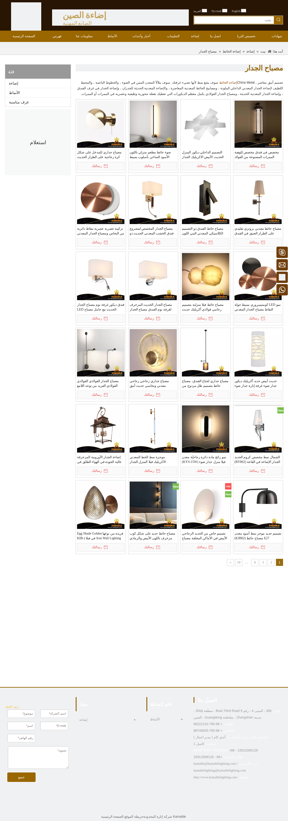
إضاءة (13, 83)
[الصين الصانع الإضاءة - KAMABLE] (26, 17)
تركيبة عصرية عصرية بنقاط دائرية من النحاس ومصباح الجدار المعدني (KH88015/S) (100, 231)
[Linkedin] (148, 808)
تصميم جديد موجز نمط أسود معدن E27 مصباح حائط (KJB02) (258, 536)
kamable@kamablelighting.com (214, 763)
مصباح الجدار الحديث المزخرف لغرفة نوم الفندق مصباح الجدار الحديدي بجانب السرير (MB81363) (153, 307)
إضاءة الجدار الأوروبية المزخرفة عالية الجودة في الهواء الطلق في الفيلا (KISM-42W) (99, 459)
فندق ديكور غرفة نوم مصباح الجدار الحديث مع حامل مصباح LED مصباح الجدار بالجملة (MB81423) (100, 307)
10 (238, 562)
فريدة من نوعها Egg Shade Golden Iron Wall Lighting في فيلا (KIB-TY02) (100, 536)
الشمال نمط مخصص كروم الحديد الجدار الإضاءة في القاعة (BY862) (257, 459)
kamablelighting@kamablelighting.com (219, 770)
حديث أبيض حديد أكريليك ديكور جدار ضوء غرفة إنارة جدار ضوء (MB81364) (256, 383)
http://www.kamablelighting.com (215, 777)
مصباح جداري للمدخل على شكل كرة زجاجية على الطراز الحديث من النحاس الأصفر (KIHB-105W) (100, 155)
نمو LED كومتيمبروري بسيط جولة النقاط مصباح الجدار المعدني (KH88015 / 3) (258, 307)
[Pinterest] (133, 808)
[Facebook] (155, 808)
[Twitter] (140, 808)
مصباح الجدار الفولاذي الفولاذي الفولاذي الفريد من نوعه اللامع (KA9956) (98, 383)
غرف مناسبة (19, 102)
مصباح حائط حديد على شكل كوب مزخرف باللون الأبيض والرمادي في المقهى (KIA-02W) (153, 536)
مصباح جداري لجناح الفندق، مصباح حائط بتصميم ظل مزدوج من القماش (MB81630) (205, 383)
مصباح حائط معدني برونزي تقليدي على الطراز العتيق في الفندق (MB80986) (258, 231)
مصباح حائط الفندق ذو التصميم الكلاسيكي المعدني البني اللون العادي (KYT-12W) (202, 231)
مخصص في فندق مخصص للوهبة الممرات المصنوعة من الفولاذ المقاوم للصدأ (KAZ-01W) (257, 155)
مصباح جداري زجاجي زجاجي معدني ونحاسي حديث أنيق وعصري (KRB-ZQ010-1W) (149, 383)
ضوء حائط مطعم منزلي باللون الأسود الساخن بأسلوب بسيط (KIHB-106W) (150, 155)
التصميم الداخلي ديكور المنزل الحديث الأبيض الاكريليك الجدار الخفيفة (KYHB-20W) (203, 155)
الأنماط (14, 93)
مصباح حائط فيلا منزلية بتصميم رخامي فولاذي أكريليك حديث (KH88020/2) (203, 307)
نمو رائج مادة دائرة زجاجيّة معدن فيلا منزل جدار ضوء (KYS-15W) (204, 459)
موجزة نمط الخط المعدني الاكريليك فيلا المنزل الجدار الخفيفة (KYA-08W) (148, 459)
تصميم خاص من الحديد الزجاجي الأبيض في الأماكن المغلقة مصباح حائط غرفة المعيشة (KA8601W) (204, 536)
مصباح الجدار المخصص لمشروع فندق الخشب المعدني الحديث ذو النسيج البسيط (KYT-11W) (152, 231)
